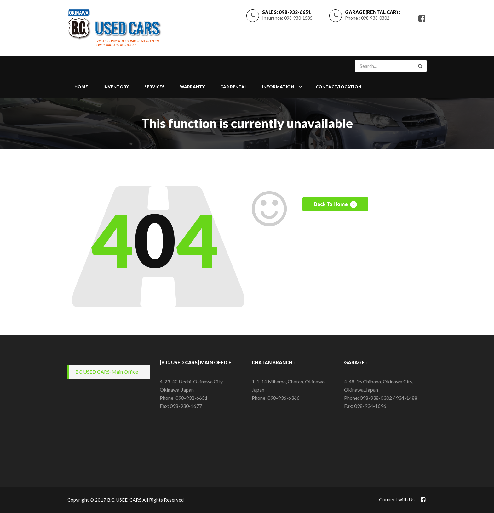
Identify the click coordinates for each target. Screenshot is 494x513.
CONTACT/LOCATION (338, 86)
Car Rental (233, 86)
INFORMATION (278, 86)
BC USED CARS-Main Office (106, 372)
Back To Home (335, 205)
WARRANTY (192, 86)
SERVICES (154, 86)
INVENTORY (116, 86)
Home (81, 86)
